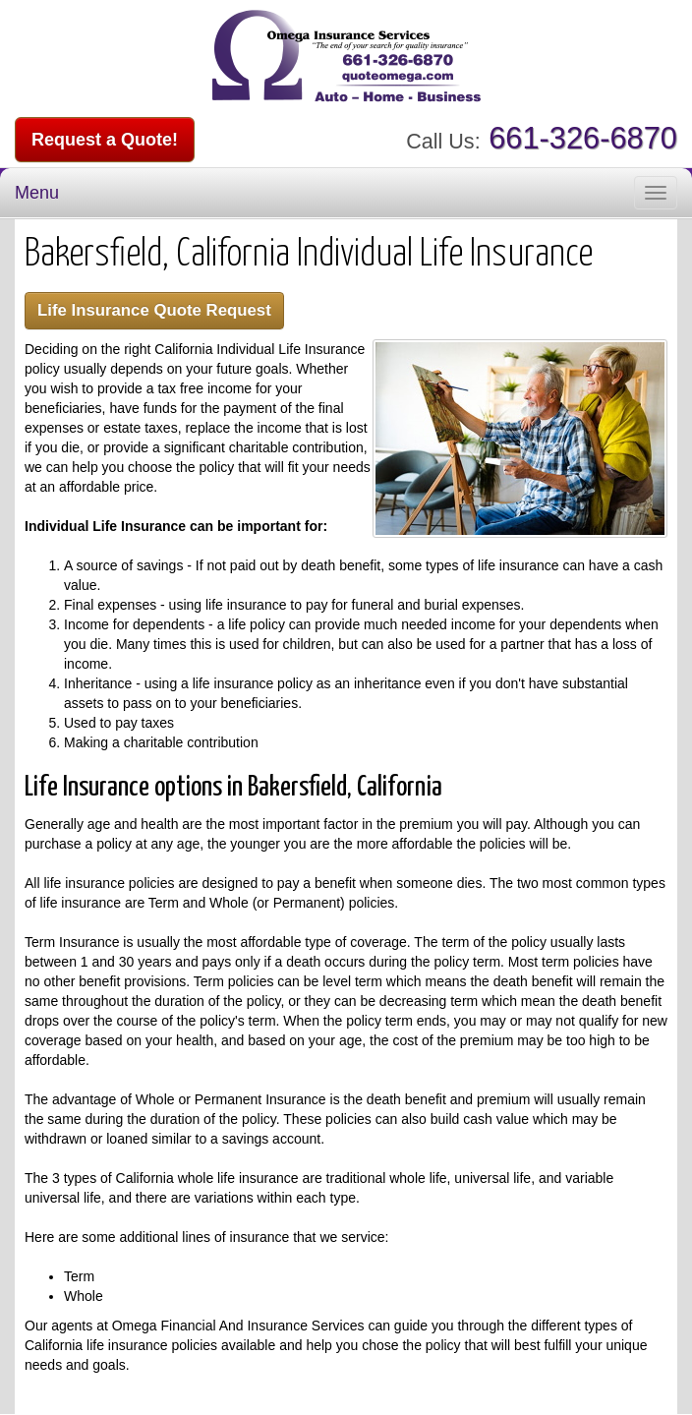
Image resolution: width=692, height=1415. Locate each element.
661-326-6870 (583, 138)
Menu (37, 193)
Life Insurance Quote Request (154, 310)
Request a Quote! (104, 139)
